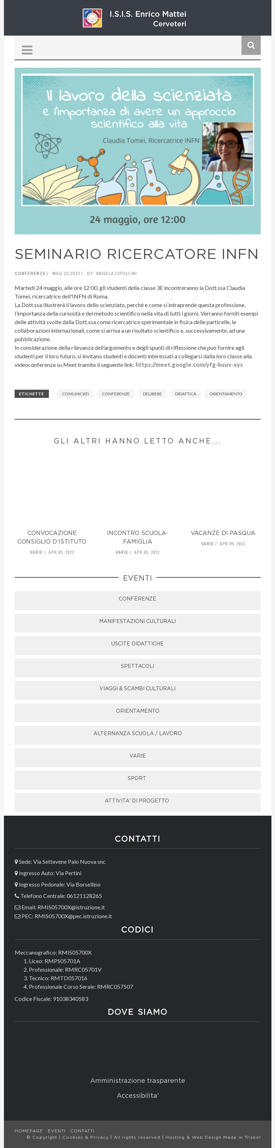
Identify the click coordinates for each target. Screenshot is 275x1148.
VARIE (137, 756)
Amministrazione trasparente (137, 1081)
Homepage (29, 1131)
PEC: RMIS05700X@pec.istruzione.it (66, 916)
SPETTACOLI (137, 666)
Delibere (152, 393)
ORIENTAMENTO (137, 711)
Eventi (57, 1131)
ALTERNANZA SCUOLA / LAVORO (137, 734)
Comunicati (75, 393)
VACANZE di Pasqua (223, 533)
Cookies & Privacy (86, 1137)
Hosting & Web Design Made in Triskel (213, 1137)
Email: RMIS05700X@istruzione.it (63, 907)
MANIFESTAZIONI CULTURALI (137, 621)
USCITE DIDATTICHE (137, 644)
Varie (36, 552)
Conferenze (30, 273)
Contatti (82, 1131)
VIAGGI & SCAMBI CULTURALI (137, 689)
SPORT (138, 778)
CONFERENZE (137, 599)
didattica (185, 393)
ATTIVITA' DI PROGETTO (137, 801)
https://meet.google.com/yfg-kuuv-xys (189, 364)
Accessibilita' (138, 1096)
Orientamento (226, 393)
